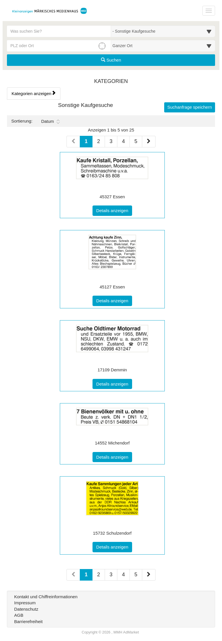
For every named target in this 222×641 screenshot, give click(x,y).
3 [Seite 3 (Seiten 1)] (111, 141)
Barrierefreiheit (28, 621)
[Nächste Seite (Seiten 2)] (149, 575)
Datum (50, 121)
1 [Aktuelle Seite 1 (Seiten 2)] (86, 574)
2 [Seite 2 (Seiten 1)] (98, 141)
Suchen (111, 60)
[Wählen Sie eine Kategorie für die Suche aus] (163, 31)
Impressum (25, 602)
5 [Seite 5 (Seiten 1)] (135, 141)
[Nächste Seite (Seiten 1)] (149, 141)
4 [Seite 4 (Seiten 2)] (123, 574)
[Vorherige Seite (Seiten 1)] (73, 141)
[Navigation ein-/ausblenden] (208, 11)
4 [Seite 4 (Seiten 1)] (123, 141)
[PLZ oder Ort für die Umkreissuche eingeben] (59, 45)
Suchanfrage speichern (189, 107)
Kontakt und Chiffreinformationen (45, 596)
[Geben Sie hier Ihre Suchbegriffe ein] (59, 31)
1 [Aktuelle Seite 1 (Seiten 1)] (86, 141)
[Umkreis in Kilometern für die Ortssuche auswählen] (163, 45)
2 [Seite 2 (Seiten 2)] (98, 574)
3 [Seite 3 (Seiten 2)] (111, 574)
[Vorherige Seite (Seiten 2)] (73, 575)
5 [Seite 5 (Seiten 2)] (135, 574)
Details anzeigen (114, 210)
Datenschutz (26, 609)
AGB (18, 615)
